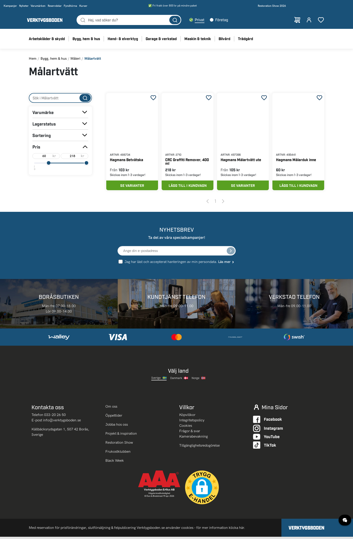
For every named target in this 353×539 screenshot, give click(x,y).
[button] (202, 490)
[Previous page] (207, 203)
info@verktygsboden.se (62, 422)
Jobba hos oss (116, 427)
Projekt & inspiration (121, 436)
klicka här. (237, 530)
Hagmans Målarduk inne (296, 160)
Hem (32, 59)
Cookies (185, 428)
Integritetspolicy (191, 422)
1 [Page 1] (215, 203)
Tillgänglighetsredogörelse (199, 447)
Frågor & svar (189, 433)
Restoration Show (119, 445)
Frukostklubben (118, 454)
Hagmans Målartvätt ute (241, 160)
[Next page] (223, 203)
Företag (222, 20)
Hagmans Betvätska (126, 160)
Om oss (111, 409)
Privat (201, 20)
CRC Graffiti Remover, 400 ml (187, 162)
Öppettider (113, 418)
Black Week (114, 463)
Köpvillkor (187, 417)
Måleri (75, 59)
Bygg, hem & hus (54, 59)
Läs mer (226, 263)
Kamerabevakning (193, 438)
